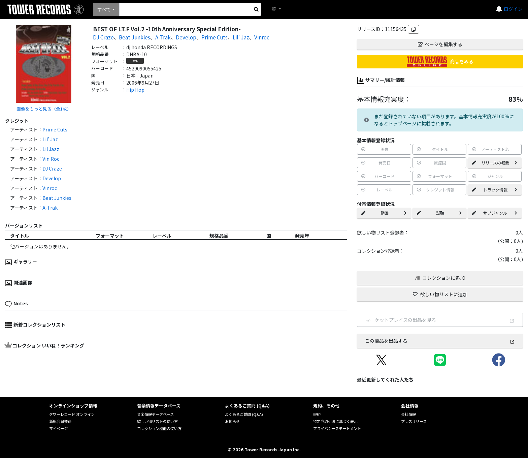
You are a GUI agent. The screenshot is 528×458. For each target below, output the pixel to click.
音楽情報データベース (155, 414)
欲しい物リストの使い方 (157, 421)
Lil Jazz (50, 149)
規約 (317, 414)
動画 (383, 213)
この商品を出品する (440, 340)
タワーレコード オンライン (72, 414)
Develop (186, 37)
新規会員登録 (60, 421)
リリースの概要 (494, 162)
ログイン (513, 8)
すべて (104, 9)
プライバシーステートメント (337, 428)
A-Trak (163, 37)
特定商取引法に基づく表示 (335, 421)
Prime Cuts (214, 37)
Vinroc (261, 37)
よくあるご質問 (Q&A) (244, 414)
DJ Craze (103, 37)
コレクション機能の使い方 (159, 428)
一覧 (272, 8)
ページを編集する (440, 44)
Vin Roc (50, 158)
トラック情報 (494, 189)
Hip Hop (135, 89)
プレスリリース (414, 421)
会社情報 (408, 414)
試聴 (439, 213)
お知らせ (232, 421)
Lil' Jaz (241, 37)
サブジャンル (494, 213)
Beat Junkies (134, 37)
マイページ (58, 428)
